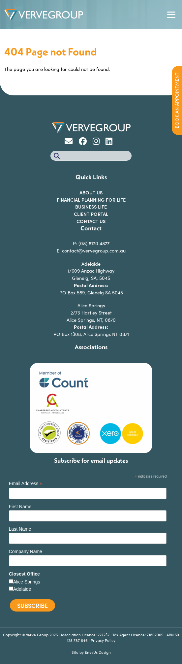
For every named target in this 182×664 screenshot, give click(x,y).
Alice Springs (26, 581)
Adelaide (22, 589)
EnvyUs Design (98, 652)
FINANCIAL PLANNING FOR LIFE (91, 199)
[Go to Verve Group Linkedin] (111, 142)
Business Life (91, 206)
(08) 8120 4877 (93, 243)
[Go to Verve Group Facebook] (85, 142)
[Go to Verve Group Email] (71, 142)
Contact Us (91, 221)
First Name (20, 506)
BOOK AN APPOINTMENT (176, 100)
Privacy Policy (103, 640)
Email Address (26, 484)
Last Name (20, 529)
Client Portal (91, 214)
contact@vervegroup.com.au (94, 250)
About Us (91, 192)
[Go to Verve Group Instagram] (98, 142)
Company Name (25, 551)
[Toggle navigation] (171, 14)
